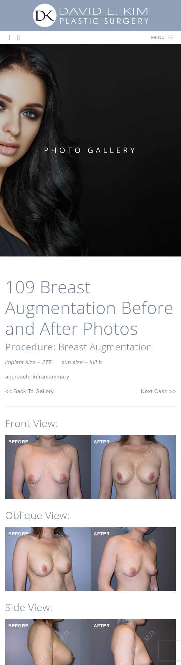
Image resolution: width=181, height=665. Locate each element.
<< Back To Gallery (29, 391)
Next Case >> (158, 391)
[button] (158, 37)
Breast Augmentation (105, 346)
